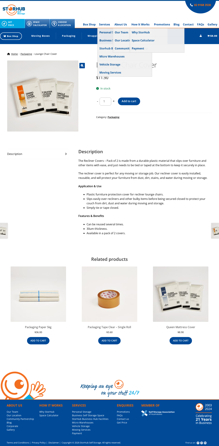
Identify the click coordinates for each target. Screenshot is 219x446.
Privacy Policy (38, 442)
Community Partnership (20, 419)
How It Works (140, 24)
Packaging (68, 35)
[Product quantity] (105, 102)
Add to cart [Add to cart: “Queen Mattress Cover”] (181, 340)
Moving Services (81, 429)
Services (104, 24)
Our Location (14, 415)
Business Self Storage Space (88, 415)
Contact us (123, 419)
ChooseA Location (64, 24)
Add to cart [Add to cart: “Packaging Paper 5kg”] (38, 340)
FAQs (200, 24)
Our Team (12, 411)
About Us (120, 24)
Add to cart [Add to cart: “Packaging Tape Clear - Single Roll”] (109, 340)
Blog (176, 24)
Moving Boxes (40, 35)
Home (14, 54)
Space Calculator (49, 415)
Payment (77, 433)
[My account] (201, 35)
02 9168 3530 (202, 5)
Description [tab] (14, 154)
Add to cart (129, 101)
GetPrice (11, 24)
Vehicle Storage (81, 426)
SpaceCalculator (40, 24)
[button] (82, 65)
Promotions (162, 24)
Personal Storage (81, 411)
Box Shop (89, 24)
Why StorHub (46, 411)
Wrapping (94, 35)
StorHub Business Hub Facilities (90, 419)
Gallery (212, 24)
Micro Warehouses (82, 422)
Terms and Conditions (18, 442)
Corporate (12, 426)
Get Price (122, 422)
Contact (188, 24)
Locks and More (123, 35)
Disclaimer (53, 442)
